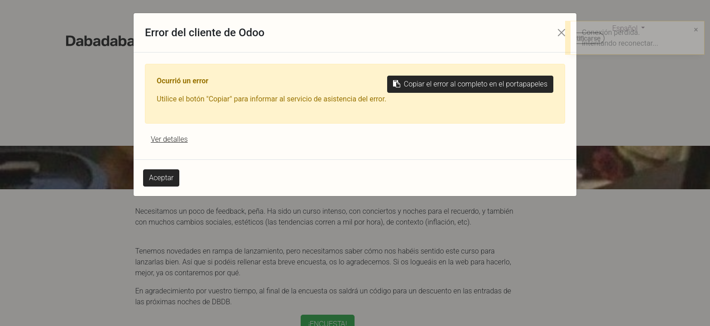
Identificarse (581, 38)
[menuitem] (194, 40)
